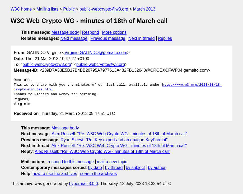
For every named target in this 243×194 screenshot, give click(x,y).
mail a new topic (112, 161)
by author (157, 167)
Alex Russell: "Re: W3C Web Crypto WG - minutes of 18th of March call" (119, 134)
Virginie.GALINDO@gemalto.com (95, 52)
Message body (65, 32)
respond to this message (71, 161)
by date (95, 167)
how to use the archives (55, 173)
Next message (73, 38)
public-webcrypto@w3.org (104, 9)
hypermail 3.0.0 (83, 183)
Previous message (108, 38)
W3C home (21, 9)
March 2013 (144, 9)
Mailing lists (47, 9)
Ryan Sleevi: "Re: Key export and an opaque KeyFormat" (113, 140)
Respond (90, 32)
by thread (114, 167)
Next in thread (141, 38)
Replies (165, 38)
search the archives (98, 173)
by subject (135, 167)
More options (114, 32)
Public (69, 9)
